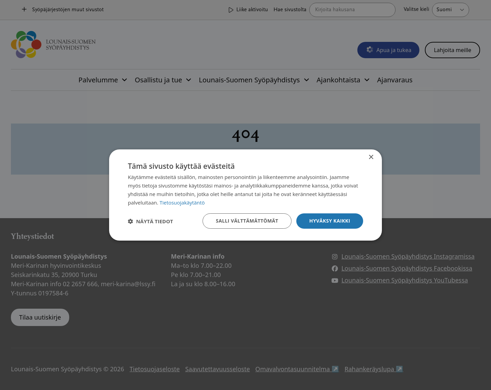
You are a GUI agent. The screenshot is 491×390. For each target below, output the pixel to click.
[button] (150, 221)
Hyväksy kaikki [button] (329, 220)
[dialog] (245, 195)
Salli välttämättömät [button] (247, 220)
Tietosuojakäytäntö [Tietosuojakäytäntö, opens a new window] (182, 202)
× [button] (370, 157)
